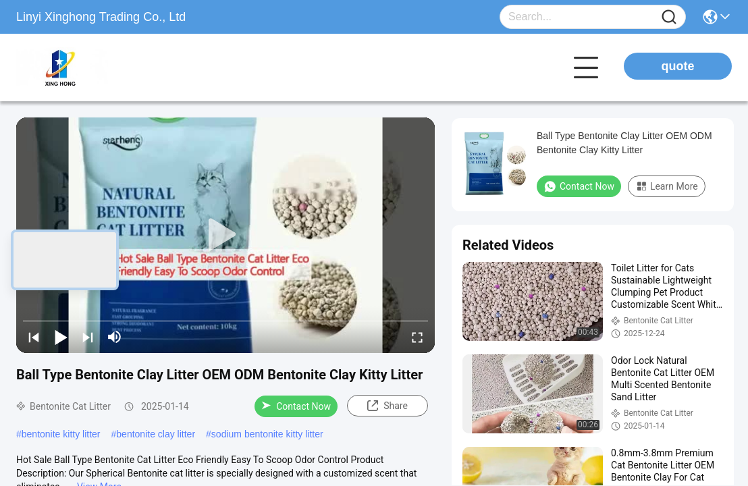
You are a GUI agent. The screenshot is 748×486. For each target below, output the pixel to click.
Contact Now (296, 406)
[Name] (669, 17)
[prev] (33, 337)
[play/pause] (60, 337)
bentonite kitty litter (61, 434)
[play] (225, 235)
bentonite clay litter (155, 434)
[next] (87, 337)
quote (678, 66)
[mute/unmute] (114, 337)
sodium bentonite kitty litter (267, 434)
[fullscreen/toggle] (417, 337)
